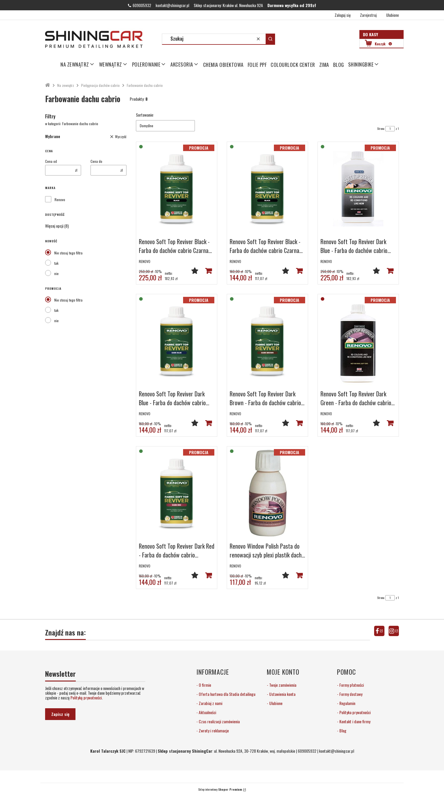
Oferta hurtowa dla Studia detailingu (226, 694)
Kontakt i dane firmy (354, 721)
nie (56, 273)
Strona (380, 128)
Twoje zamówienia (282, 685)
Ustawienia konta (281, 694)
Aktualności (207, 712)
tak (56, 263)
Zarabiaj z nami (210, 703)
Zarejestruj (368, 15)
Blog (342, 730)
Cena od (51, 161)
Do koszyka (208, 270)
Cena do (96, 161)
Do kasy (370, 34)
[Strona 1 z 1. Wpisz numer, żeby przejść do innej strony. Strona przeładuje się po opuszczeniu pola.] (390, 128)
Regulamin (346, 703)
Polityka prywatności (354, 712)
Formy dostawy (350, 694)
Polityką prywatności (86, 697)
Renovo (60, 199)
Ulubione (275, 703)
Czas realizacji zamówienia (219, 721)
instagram (394, 631)
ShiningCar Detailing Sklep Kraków (47, 85)
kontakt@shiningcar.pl (172, 5)
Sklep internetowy (220, 789)
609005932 (142, 5)
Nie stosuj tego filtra (68, 252)
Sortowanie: (145, 115)
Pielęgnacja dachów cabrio (100, 85)
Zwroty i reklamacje (213, 730)
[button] (270, 39)
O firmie (204, 685)
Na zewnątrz (65, 85)
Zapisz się (60, 714)
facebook (379, 631)
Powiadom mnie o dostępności (390, 423)
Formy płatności (351, 685)
